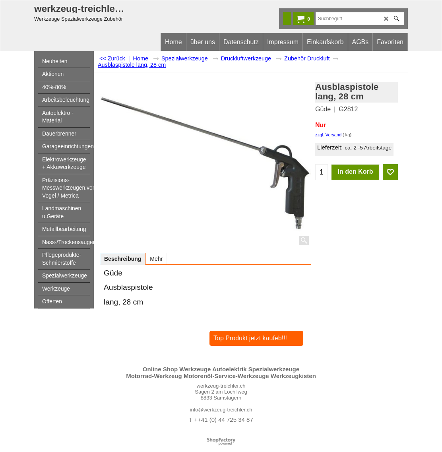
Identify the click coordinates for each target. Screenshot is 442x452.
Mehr (156, 259)
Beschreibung (122, 259)
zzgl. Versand (328, 134)
